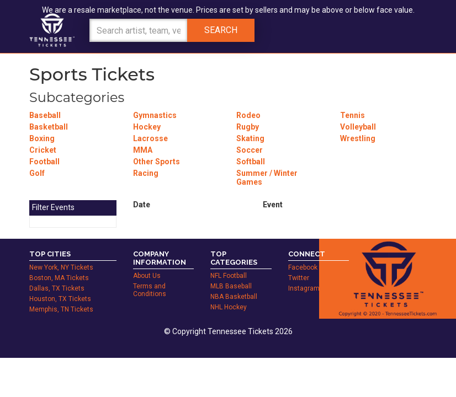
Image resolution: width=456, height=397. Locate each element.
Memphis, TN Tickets (61, 309)
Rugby (247, 126)
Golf (37, 173)
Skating (250, 138)
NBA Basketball (233, 297)
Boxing (42, 138)
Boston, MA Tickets (59, 278)
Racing (145, 173)
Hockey (147, 126)
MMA (142, 150)
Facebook (302, 267)
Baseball (45, 115)
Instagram (304, 288)
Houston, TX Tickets (60, 299)
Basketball (48, 126)
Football (44, 161)
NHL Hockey (228, 307)
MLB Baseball (231, 286)
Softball (250, 161)
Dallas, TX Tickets (56, 288)
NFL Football (228, 276)
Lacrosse (150, 138)
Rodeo (248, 115)
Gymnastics (155, 115)
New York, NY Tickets (61, 267)
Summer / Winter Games (267, 177)
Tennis (352, 115)
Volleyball (358, 126)
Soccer (249, 150)
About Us (147, 276)
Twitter (298, 278)
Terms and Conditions (149, 290)
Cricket (42, 150)
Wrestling (357, 138)
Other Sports (156, 161)
